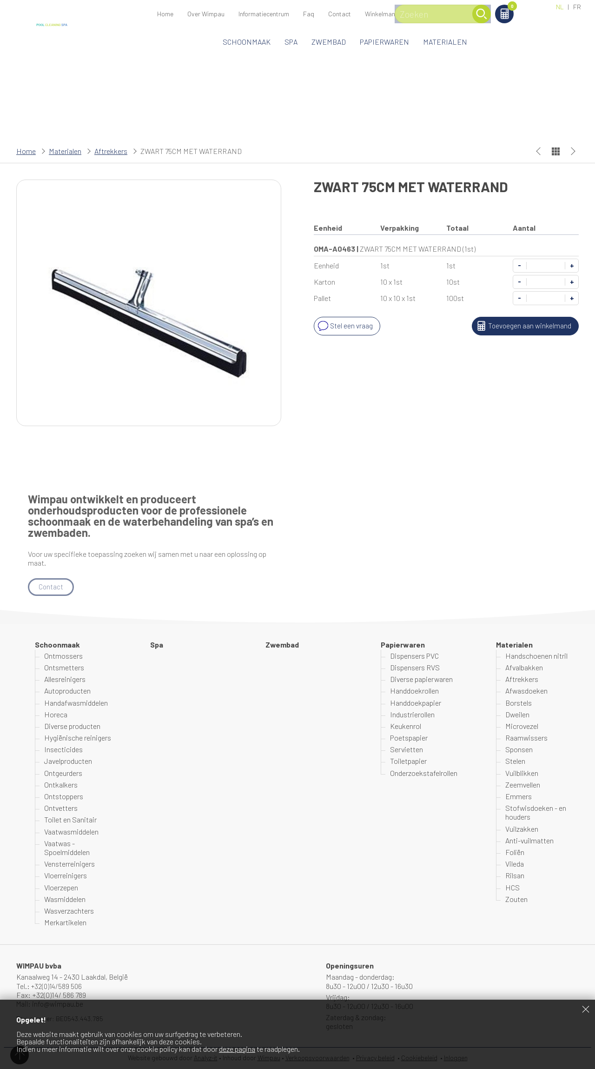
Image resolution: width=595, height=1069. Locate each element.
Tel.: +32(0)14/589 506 (50, 986)
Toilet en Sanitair (70, 819)
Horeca (55, 714)
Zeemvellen (522, 785)
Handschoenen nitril (536, 656)
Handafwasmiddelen (76, 702)
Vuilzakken (521, 828)
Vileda (514, 864)
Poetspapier (409, 738)
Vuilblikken (521, 772)
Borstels (518, 702)
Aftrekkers (110, 151)
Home (165, 14)
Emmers (518, 796)
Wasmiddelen (65, 899)
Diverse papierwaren (421, 679)
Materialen (445, 41)
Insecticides (63, 749)
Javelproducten (68, 761)
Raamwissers (526, 738)
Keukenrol (405, 726)
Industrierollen (412, 714)
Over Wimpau (206, 14)
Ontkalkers (61, 785)
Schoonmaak (247, 41)
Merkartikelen (65, 922)
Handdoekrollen (414, 691)
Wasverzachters (69, 911)
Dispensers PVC (414, 656)
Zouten (516, 899)
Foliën (514, 852)
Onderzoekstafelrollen (423, 772)
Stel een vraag (344, 326)
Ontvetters (61, 808)
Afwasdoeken (526, 691)
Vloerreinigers (65, 875)
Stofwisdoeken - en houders (535, 813)
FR (577, 7)
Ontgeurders (63, 772)
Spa (291, 41)
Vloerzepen (61, 887)
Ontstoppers (63, 796)
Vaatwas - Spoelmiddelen (67, 848)
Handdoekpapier (415, 702)
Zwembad (328, 41)
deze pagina (237, 1048)
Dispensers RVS (415, 667)
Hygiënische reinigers (77, 738)
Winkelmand (528, 8)
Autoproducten (67, 691)
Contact (339, 14)
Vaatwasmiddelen (71, 831)
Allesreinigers (65, 679)
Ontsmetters (64, 667)
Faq (308, 14)
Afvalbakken (524, 667)
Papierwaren (384, 41)
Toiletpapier (408, 761)
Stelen (515, 761)
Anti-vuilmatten (529, 840)
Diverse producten (72, 726)
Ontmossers (63, 656)
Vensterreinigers (69, 864)
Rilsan (514, 875)
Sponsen (519, 749)
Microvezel (521, 726)
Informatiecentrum (263, 14)
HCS (512, 887)
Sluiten (585, 1009)
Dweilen (517, 714)
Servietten (406, 749)
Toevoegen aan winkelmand (522, 326)
